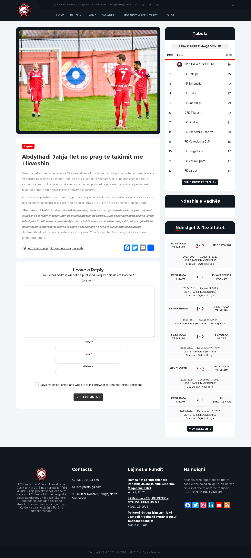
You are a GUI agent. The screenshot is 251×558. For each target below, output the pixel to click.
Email (88, 354)
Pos (170, 55)
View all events (200, 428)
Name (88, 342)
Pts (229, 55)
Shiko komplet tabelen (200, 182)
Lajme (91, 15)
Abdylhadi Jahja (38, 248)
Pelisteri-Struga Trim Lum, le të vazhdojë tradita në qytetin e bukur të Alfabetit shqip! (152, 516)
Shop (172, 15)
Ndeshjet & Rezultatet (142, 15)
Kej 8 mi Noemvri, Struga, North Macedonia (79, 4)
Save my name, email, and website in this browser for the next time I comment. (91, 384)
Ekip (180, 55)
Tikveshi (77, 248)
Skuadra (110, 15)
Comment (88, 280)
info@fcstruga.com (120, 4)
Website (88, 366)
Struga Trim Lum (60, 248)
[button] (80, 15)
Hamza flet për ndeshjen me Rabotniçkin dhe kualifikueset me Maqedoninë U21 (151, 484)
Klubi (76, 15)
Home (60, 15)
